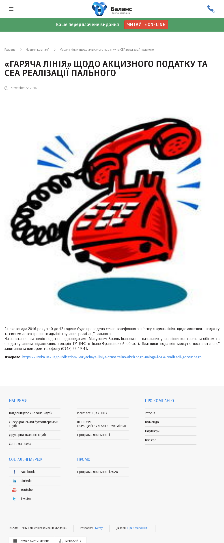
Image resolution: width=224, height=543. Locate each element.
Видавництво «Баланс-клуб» (30, 413)
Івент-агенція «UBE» (92, 413)
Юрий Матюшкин (138, 528)
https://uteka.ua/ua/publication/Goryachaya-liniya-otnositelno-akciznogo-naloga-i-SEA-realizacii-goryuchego (112, 357)
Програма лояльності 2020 (97, 472)
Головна (9, 49)
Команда (152, 422)
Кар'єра (150, 440)
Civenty (98, 528)
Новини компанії (37, 49)
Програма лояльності (93, 435)
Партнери (152, 431)
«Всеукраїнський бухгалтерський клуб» (33, 424)
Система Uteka (20, 444)
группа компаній (112, 9)
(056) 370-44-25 (210, 9)
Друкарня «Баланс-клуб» (28, 435)
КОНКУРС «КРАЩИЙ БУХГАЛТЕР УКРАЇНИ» (102, 424)
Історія (150, 413)
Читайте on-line (146, 25)
